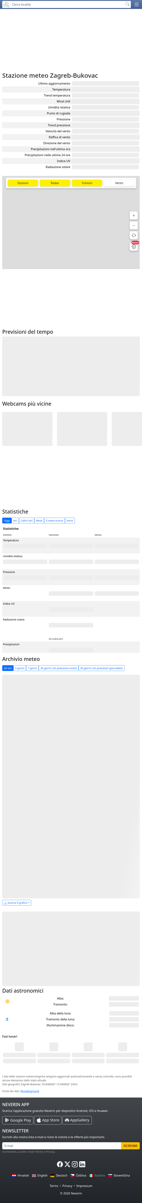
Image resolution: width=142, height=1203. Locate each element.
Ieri (15, 520)
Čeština (78, 1175)
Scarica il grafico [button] (15, 902)
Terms (54, 1186)
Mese (39, 520)
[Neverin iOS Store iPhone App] (48, 1120)
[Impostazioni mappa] (134, 246)
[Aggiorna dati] (134, 235)
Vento (119, 183)
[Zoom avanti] (134, 215)
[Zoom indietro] (134, 225)
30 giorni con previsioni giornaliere (101, 668)
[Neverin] (6, 4)
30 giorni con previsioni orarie (58, 668)
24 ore (8, 668)
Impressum (84, 1186)
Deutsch (58, 1175)
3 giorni (19, 668)
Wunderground (29, 1091)
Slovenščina (119, 1175)
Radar (55, 183)
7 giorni (32, 668)
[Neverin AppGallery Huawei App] (77, 1120)
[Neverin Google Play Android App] (17, 1120)
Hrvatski (20, 1175)
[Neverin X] (67, 1164)
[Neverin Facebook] (60, 1164)
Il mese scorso (54, 520)
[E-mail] (61, 1145)
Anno (70, 520)
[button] (136, 4)
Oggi (7, 520)
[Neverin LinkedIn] (82, 1164)
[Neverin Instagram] (75, 1164)
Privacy (67, 1186)
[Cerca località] (67, 4)
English (40, 1175)
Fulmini (87, 183)
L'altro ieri (27, 520)
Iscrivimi (130, 1146)
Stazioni (22, 183)
